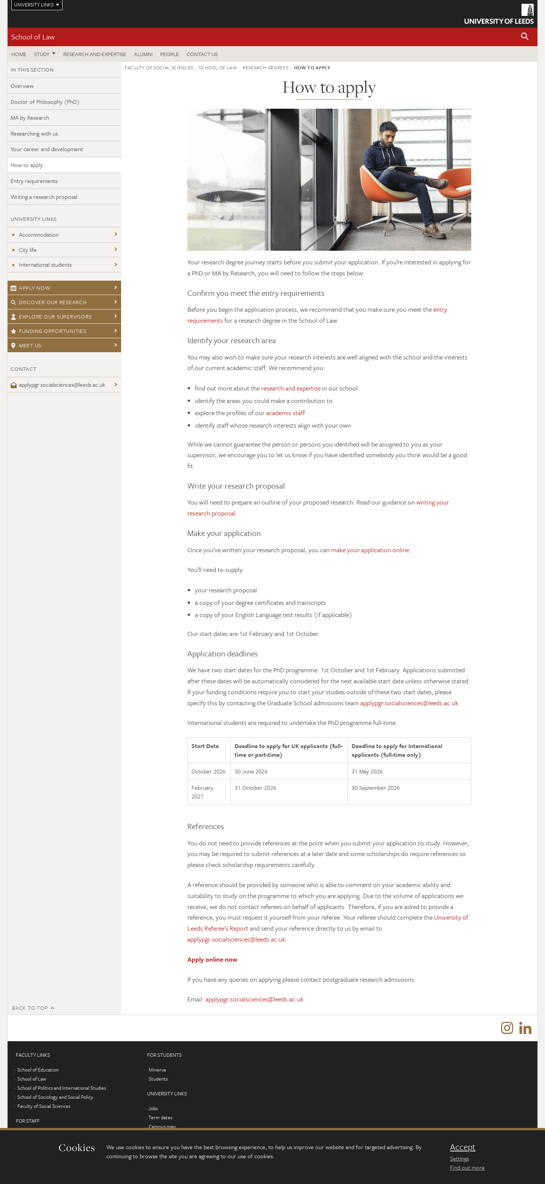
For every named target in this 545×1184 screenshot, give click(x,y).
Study (42, 54)
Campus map (162, 1127)
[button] (525, 37)
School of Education (38, 1070)
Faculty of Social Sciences (159, 67)
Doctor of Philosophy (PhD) (45, 101)
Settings (459, 1158)
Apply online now (212, 959)
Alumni (143, 54)
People (169, 54)
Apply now (30, 288)
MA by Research (30, 117)
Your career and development (47, 149)
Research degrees (265, 67)
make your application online (370, 550)
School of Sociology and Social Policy (55, 1097)
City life (24, 249)
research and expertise (291, 388)
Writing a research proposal (44, 196)
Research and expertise (94, 54)
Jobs (153, 1108)
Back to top (30, 1008)
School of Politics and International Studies (61, 1088)
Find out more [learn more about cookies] (467, 1167)
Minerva (157, 1070)
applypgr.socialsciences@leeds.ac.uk (58, 384)
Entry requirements (34, 181)
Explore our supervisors (51, 316)
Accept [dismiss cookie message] (462, 1146)
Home (18, 54)
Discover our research (49, 302)
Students (158, 1079)
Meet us (26, 345)
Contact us (202, 54)
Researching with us (34, 133)
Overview (22, 85)
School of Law (32, 36)
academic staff (285, 412)
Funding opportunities (48, 331)
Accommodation (35, 234)
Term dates (160, 1118)
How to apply (27, 165)
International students (41, 264)
